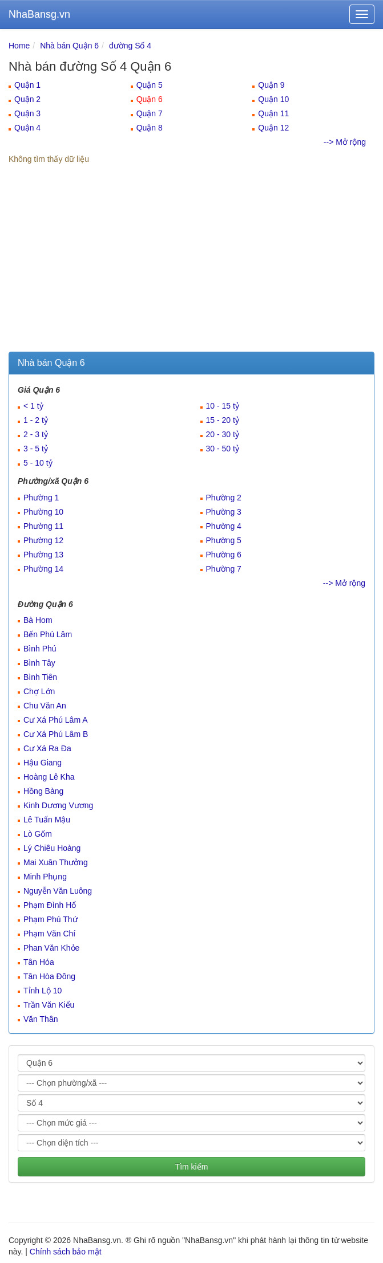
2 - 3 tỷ (35, 434)
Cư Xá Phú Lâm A (55, 719)
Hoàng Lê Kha (49, 776)
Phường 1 (41, 497)
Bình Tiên (40, 677)
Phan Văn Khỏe (51, 947)
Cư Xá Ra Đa (47, 748)
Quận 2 (27, 99)
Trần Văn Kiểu (48, 1004)
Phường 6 (223, 554)
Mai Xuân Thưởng (55, 862)
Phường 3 (223, 511)
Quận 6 (149, 99)
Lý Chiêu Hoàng (51, 848)
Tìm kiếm (191, 1166)
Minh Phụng (45, 876)
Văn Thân (40, 1019)
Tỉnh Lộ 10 (42, 990)
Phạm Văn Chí (49, 933)
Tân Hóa (38, 962)
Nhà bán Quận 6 (69, 45)
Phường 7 (223, 568)
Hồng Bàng (43, 791)
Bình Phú (40, 648)
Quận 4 (27, 127)
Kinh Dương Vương (58, 805)
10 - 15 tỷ (222, 405)
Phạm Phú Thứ (50, 919)
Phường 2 (223, 497)
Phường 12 (43, 540)
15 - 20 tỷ (222, 420)
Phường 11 (43, 526)
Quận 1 (27, 84)
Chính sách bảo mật (66, 1251)
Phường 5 (223, 540)
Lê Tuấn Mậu (46, 819)
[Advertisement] (191, 266)
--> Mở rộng (345, 141)
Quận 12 (273, 127)
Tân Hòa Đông (49, 976)
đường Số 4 (130, 45)
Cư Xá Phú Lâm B (55, 734)
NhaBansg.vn (39, 14)
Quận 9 (271, 84)
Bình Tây (39, 662)
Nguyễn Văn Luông (57, 890)
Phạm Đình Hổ (49, 905)
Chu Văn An (44, 705)
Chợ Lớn (39, 691)
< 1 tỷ (33, 405)
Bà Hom (38, 620)
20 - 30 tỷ (222, 434)
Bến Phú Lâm (47, 634)
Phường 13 (43, 554)
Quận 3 (27, 113)
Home (19, 45)
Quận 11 (273, 113)
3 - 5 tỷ (35, 448)
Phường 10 (43, 511)
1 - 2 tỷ (35, 420)
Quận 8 (149, 127)
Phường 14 (43, 568)
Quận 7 (149, 113)
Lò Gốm (37, 833)
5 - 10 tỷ (38, 462)
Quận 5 (149, 84)
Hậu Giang (42, 762)
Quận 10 (273, 99)
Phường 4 (223, 526)
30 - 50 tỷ (222, 448)
